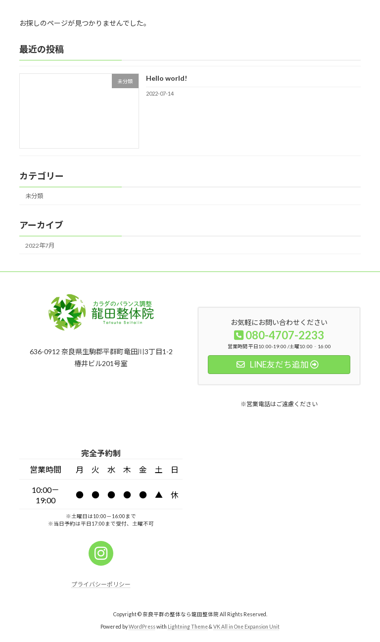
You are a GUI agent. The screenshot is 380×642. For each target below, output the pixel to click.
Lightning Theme (188, 627)
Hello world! (166, 78)
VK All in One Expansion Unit (246, 627)
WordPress (142, 627)
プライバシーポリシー (101, 584)
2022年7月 (39, 245)
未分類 (34, 196)
